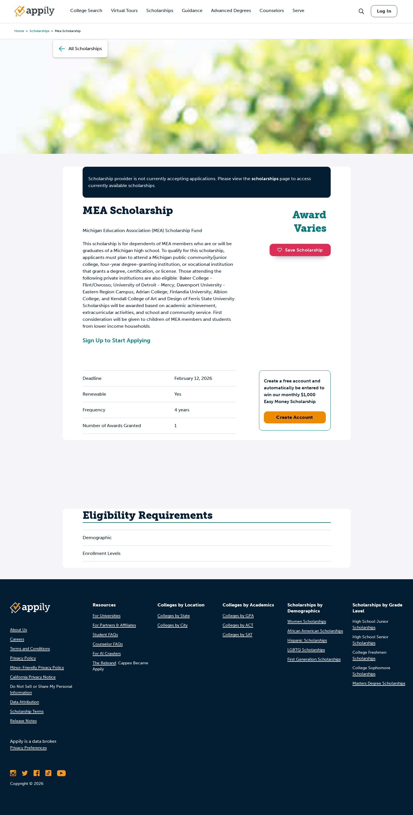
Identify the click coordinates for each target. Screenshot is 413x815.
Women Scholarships (306, 621)
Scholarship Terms (27, 711)
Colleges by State (173, 615)
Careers (17, 639)
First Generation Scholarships (314, 659)
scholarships (265, 178)
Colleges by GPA (238, 615)
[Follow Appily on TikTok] (48, 773)
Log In (384, 11)
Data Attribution (24, 702)
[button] (281, 250)
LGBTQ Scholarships (306, 649)
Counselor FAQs (108, 644)
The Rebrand (104, 663)
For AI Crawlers (107, 653)
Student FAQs (105, 634)
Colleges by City (172, 625)
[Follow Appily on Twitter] (25, 773)
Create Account (294, 417)
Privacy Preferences (28, 747)
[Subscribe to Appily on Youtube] (61, 773)
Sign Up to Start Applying (116, 340)
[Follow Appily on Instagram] (13, 773)
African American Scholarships (315, 631)
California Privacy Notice (33, 677)
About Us (18, 629)
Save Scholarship (300, 250)
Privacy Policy (23, 658)
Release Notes (23, 720)
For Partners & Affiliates (114, 625)
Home (19, 31)
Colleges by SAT (237, 634)
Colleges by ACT (238, 625)
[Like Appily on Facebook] (37, 773)
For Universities (106, 615)
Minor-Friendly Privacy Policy (37, 667)
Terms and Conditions (30, 648)
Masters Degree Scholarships (378, 683)
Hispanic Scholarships (307, 640)
